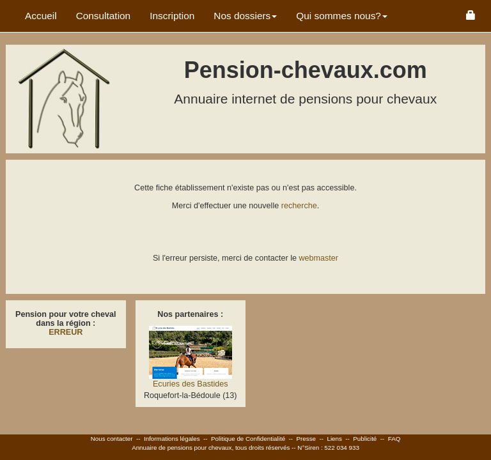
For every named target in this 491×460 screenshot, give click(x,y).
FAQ (394, 438)
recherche (299, 205)
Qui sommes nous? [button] (341, 15)
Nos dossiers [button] (245, 15)
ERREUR (65, 332)
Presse (306, 438)
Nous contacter (112, 438)
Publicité (365, 438)
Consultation (103, 15)
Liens (334, 438)
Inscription (172, 15)
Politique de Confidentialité (248, 438)
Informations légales (172, 438)
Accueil (41, 15)
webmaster (318, 258)
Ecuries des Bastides (190, 383)
